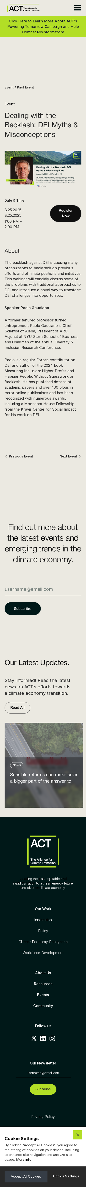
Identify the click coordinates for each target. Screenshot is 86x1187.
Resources (43, 983)
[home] (22, 8)
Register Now (66, 213)
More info (23, 1159)
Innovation (43, 919)
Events (43, 994)
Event (9, 87)
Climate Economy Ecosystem (43, 941)
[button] (77, 8)
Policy (43, 930)
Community (43, 1005)
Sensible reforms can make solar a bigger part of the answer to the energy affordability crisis (44, 779)
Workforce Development (43, 952)
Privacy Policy (43, 1116)
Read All (17, 707)
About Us (43, 972)
